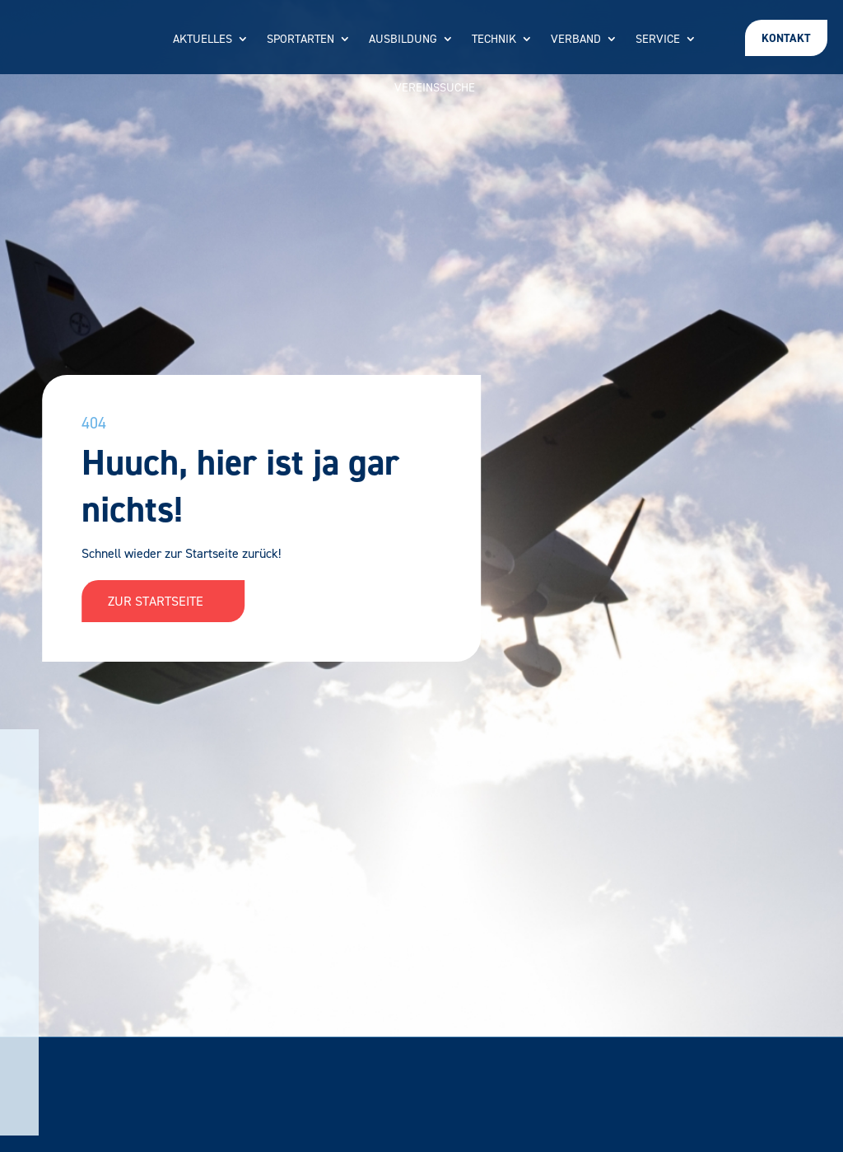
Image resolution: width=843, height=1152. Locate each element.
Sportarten (300, 40)
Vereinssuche (434, 89)
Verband (576, 40)
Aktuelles (202, 40)
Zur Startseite (163, 601)
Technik (494, 40)
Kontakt (786, 38)
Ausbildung (403, 40)
